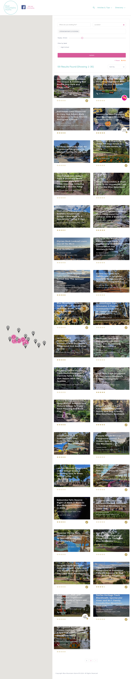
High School (65, 47)
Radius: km (62, 38)
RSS (124, 60)
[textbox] (80, 31)
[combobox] (92, 31)
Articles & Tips (103, 7)
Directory (119, 7)
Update (91, 55)
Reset (118, 60)
